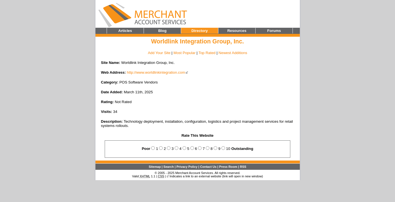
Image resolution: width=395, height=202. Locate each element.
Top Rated (207, 53)
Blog (162, 31)
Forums (274, 31)
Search (168, 166)
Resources (236, 31)
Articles (125, 31)
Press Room (228, 166)
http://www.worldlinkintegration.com (156, 72)
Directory (199, 31)
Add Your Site (159, 53)
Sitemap (155, 166)
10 (228, 149)
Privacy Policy (186, 166)
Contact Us (208, 166)
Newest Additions (233, 53)
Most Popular (185, 53)
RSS (243, 166)
